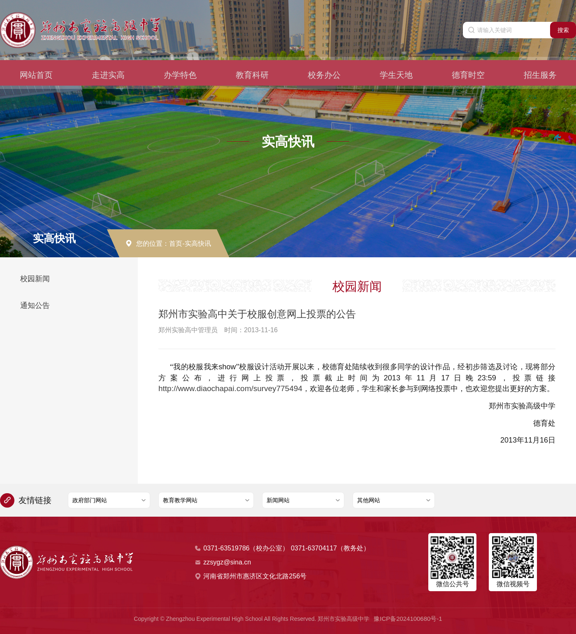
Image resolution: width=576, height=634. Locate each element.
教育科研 (252, 64)
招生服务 (540, 64)
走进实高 (108, 64)
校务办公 (324, 64)
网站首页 (36, 64)
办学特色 (180, 64)
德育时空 (468, 64)
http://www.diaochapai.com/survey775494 (226, 389)
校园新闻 (35, 279)
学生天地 (396, 64)
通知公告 (35, 305)
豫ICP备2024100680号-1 (408, 618)
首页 (175, 243)
